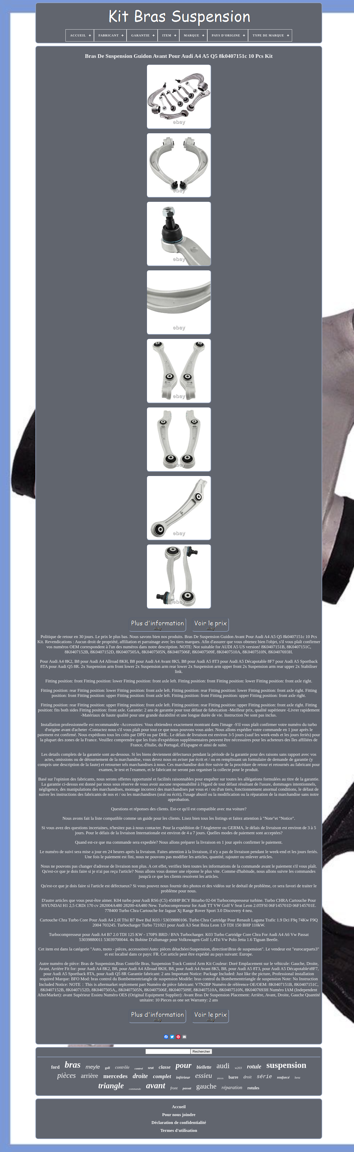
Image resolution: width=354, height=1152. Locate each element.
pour (184, 1065)
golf (107, 1068)
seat (151, 1068)
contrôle (122, 1067)
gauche (206, 1086)
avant (155, 1085)
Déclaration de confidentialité (179, 1122)
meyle (93, 1067)
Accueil (179, 1106)
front (174, 1088)
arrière (89, 1075)
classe (164, 1067)
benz (297, 1077)
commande (135, 1088)
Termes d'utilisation (178, 1130)
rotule (254, 1066)
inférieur (183, 1077)
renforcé (283, 1077)
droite (140, 1075)
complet (162, 1076)
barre (233, 1077)
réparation (232, 1087)
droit (247, 1077)
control (138, 1068)
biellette (204, 1067)
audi (223, 1065)
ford (55, 1067)
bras (72, 1065)
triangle (111, 1085)
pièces (66, 1075)
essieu (203, 1075)
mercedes (115, 1076)
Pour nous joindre (179, 1114)
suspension (286, 1065)
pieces (220, 1078)
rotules (253, 1088)
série (264, 1077)
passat (187, 1088)
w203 (238, 1068)
